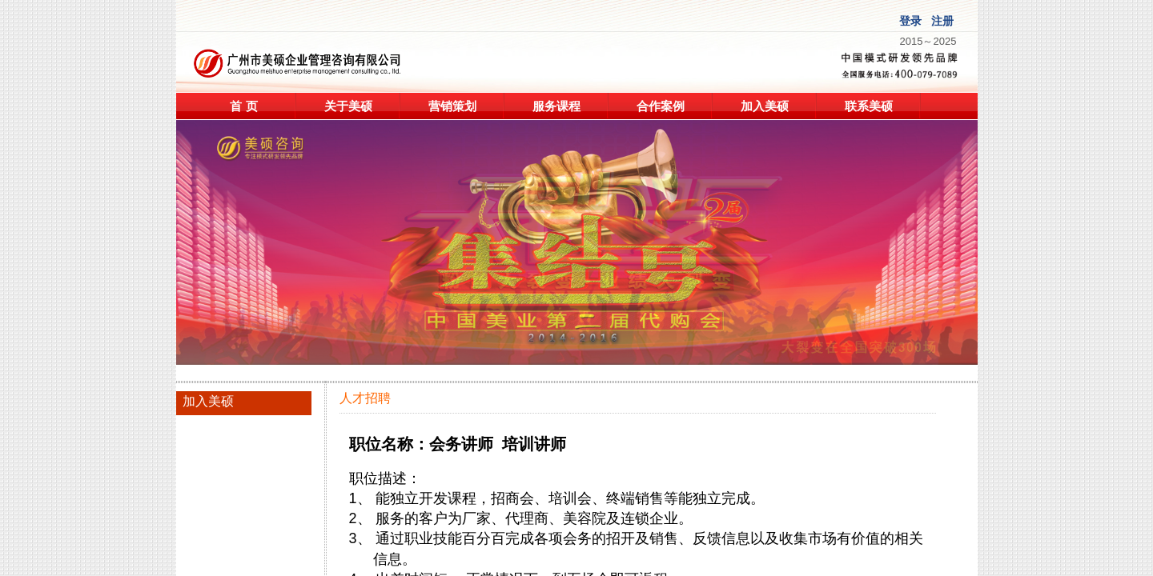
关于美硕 (348, 106)
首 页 (243, 106)
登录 (910, 21)
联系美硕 (869, 106)
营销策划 (452, 106)
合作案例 (661, 106)
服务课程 (556, 106)
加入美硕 (765, 106)
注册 (942, 21)
